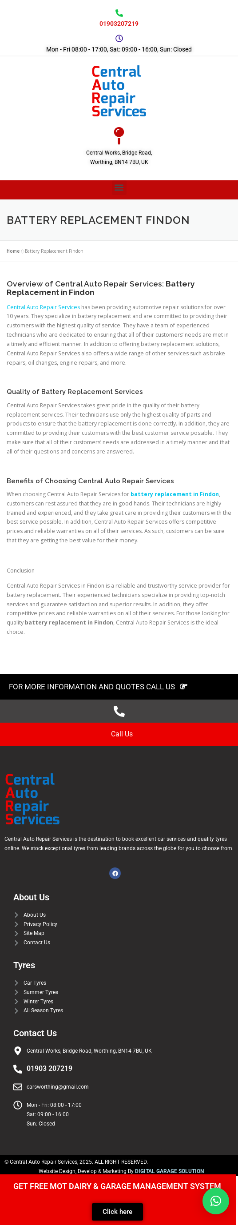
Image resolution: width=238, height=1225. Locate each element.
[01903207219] (119, 13)
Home (13, 251)
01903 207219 (49, 1068)
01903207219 (119, 23)
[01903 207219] (17, 1069)
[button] (119, 187)
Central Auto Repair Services (43, 307)
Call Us (122, 734)
